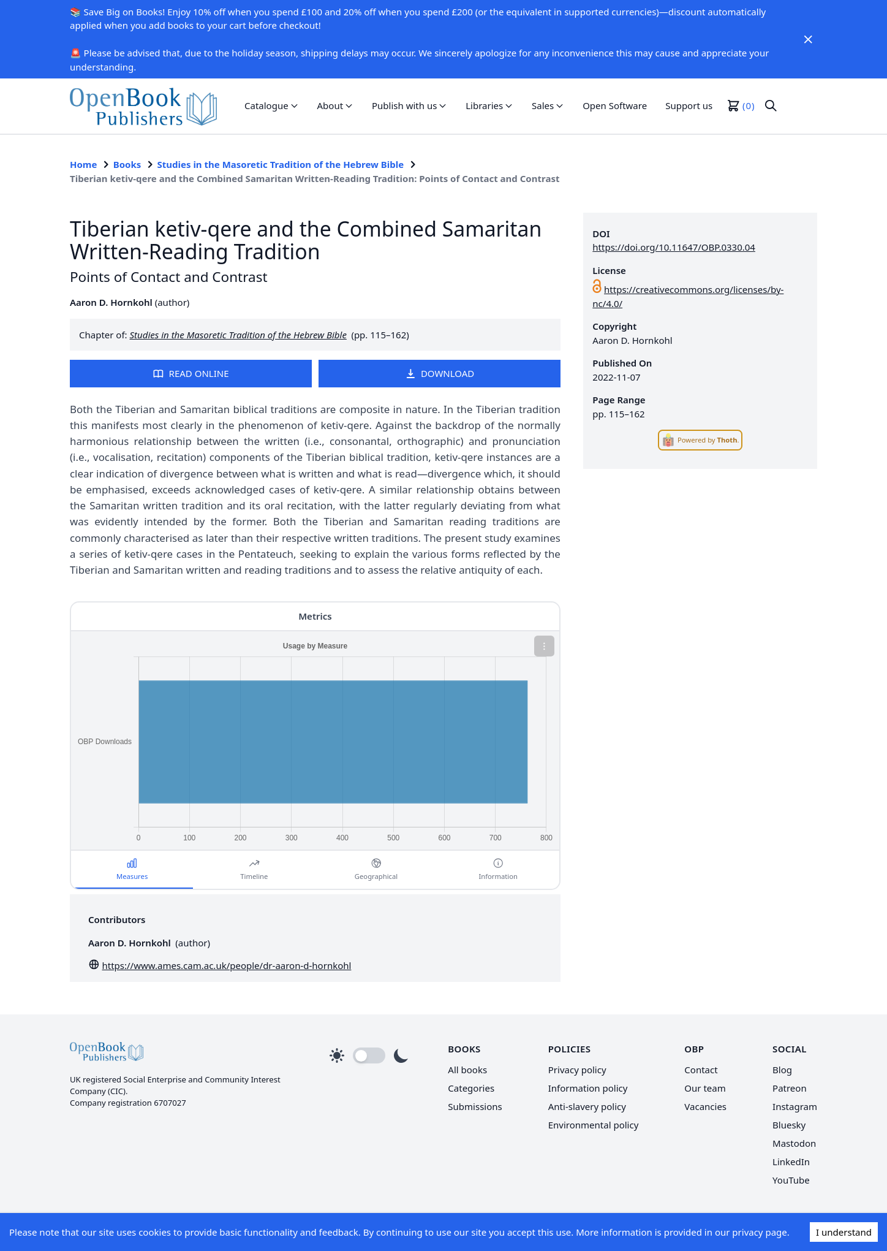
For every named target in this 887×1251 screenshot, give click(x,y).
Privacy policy (577, 1069)
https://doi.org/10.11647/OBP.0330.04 (673, 247)
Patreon (789, 1088)
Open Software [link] (615, 105)
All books (467, 1069)
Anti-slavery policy (587, 1106)
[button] (272, 106)
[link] (143, 106)
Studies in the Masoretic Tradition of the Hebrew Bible (280, 164)
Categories (471, 1088)
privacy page (759, 1232)
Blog (782, 1069)
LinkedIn (791, 1161)
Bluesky (789, 1125)
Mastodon (794, 1143)
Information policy (588, 1088)
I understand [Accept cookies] (844, 1232)
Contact (700, 1069)
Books (127, 164)
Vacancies (705, 1106)
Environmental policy (593, 1125)
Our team (704, 1088)
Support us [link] (688, 105)
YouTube (791, 1180)
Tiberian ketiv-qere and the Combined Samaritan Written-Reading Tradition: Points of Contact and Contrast (314, 178)
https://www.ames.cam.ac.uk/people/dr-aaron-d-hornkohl (227, 965)
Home (83, 164)
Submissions (475, 1106)
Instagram (794, 1106)
